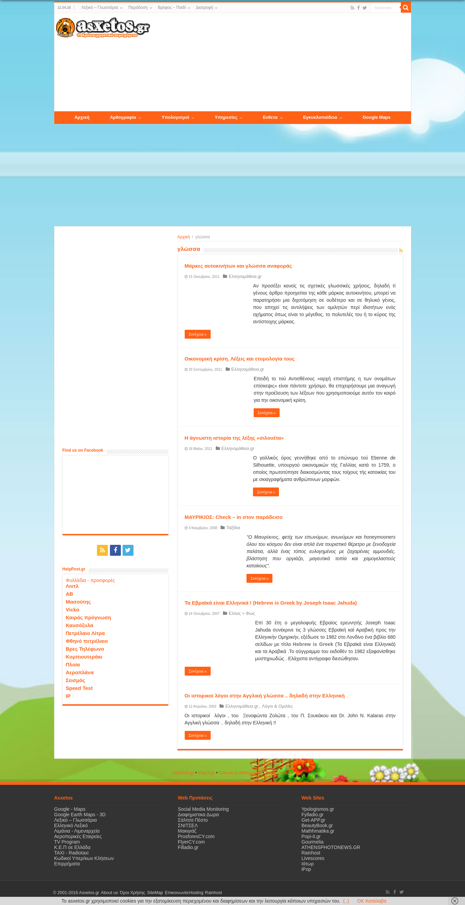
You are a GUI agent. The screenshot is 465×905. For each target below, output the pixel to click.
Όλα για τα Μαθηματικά (240, 772)
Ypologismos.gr (317, 809)
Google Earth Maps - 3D (80, 814)
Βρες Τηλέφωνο (85, 648)
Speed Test (79, 688)
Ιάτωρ (307, 863)
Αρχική (184, 237)
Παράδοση (138, 7)
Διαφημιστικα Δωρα (198, 814)
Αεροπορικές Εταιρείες (78, 836)
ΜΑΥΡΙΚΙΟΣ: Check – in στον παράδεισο (234, 517)
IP (68, 695)
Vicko (73, 609)
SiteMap (152, 892)
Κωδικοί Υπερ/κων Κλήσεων (84, 858)
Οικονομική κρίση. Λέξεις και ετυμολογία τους (240, 359)
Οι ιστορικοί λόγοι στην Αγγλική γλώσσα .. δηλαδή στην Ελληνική (265, 695)
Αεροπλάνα (80, 672)
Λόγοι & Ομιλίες (275, 706)
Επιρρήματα (67, 863)
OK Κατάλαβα (371, 901)
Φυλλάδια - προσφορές (90, 580)
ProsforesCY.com (196, 836)
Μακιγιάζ (187, 831)
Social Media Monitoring (203, 809)
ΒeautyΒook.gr (279, 772)
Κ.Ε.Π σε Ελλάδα (72, 847)
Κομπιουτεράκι (84, 656)
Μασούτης (78, 601)
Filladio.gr (188, 847)
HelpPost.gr (183, 772)
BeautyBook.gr (317, 825)
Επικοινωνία (173, 892)
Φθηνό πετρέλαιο (87, 641)
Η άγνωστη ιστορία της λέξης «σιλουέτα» (234, 438)
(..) (346, 901)
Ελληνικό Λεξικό (71, 825)
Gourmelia (312, 842)
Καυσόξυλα (80, 625)
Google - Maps (70, 809)
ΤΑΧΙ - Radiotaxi (71, 852)
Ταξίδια (232, 527)
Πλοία (73, 664)
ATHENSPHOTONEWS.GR (330, 847)
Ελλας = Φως (241, 613)
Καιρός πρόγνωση (88, 617)
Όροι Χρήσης (131, 892)
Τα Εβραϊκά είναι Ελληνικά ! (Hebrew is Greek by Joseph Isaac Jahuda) (271, 603)
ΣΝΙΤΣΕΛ (188, 825)
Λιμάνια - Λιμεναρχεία (77, 831)
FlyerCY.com (191, 842)
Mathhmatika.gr (317, 831)
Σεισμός (75, 680)
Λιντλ (72, 586)
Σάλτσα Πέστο (193, 820)
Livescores (312, 858)
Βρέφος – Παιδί (172, 7)
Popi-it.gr (206, 772)
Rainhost (310, 852)
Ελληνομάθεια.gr (244, 276)
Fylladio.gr (312, 814)
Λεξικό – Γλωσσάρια (99, 7)
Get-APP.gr (313, 820)
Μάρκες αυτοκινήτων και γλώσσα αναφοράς (238, 266)
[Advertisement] (280, 62)
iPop (306, 869)
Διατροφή (204, 7)
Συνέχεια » (198, 334)
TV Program (67, 842)
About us (108, 892)
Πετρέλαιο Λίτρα (85, 633)
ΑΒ (69, 593)
